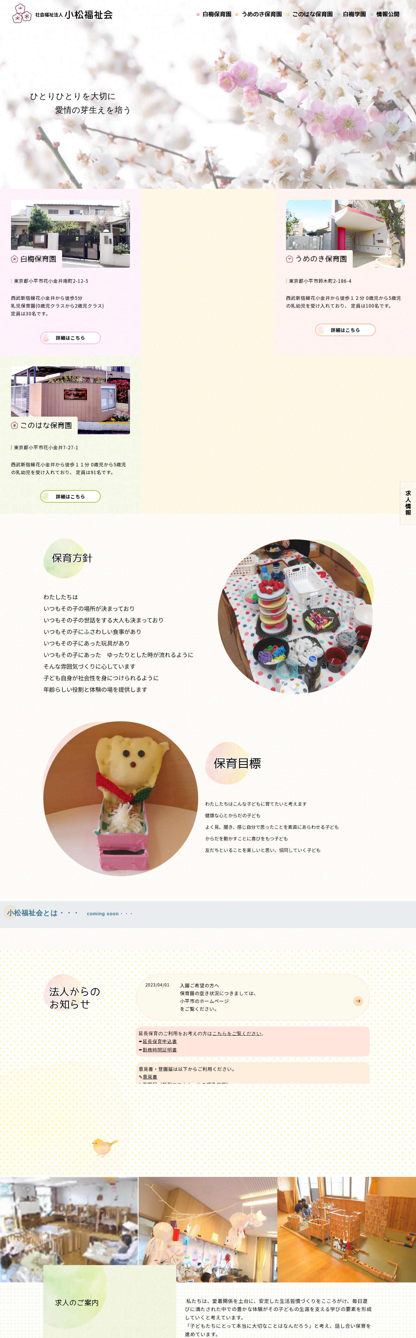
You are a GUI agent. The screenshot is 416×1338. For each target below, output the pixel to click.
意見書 (150, 916)
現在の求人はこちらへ (211, 1224)
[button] (208, 182)
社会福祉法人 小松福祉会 (322, 1319)
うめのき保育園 (262, 14)
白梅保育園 (217, 14)
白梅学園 (354, 14)
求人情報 (408, 503)
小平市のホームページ (204, 841)
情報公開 (387, 14)
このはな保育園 (312, 14)
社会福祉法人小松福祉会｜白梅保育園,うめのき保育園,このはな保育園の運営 (63, 13)
